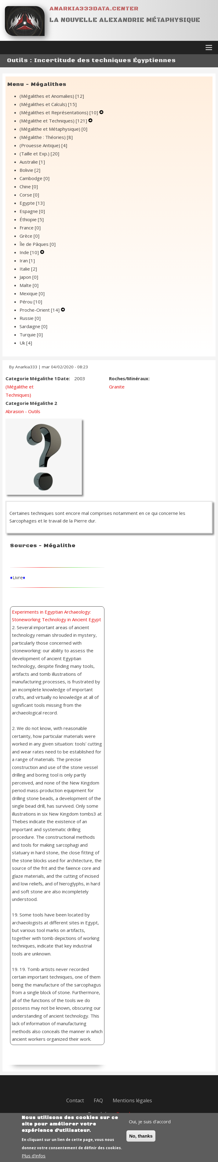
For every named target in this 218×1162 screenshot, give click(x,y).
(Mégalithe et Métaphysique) (53, 129)
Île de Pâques (38, 244)
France (30, 228)
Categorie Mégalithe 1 (31, 378)
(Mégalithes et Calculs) (48, 104)
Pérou (31, 302)
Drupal (123, 1114)
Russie (30, 318)
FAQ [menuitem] (98, 1100)
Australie (32, 162)
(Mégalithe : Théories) (46, 137)
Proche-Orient (40, 310)
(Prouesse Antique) (43, 145)
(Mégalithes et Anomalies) (52, 96)
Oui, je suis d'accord (150, 1126)
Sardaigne (33, 326)
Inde (30, 252)
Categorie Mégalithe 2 (31, 403)
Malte (29, 285)
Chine (29, 186)
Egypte (32, 203)
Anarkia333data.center (94, 8)
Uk (26, 343)
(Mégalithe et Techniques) (54, 121)
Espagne (32, 211)
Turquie (31, 334)
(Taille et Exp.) (39, 154)
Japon (29, 277)
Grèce (29, 236)
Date (63, 378)
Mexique (32, 293)
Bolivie (30, 170)
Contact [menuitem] (75, 1100)
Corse (29, 195)
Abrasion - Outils (22, 411)
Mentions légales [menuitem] (132, 1100)
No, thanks (141, 1140)
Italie (28, 269)
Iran (27, 260)
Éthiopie (32, 219)
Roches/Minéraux (128, 378)
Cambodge (34, 178)
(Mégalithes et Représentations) (59, 112)
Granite (117, 387)
